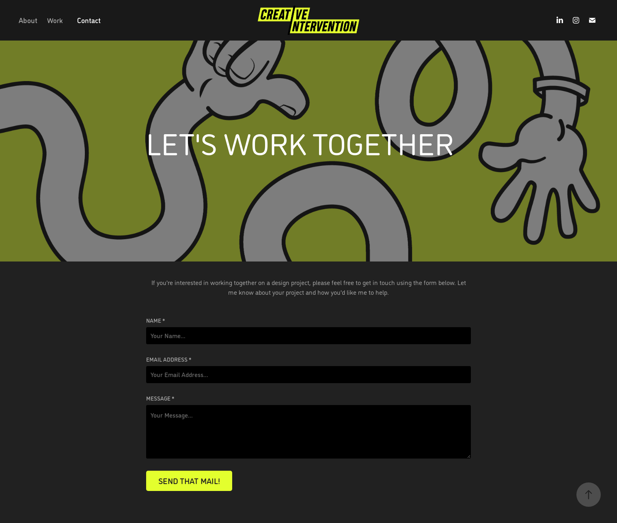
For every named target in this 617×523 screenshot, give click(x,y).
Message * (160, 398)
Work (55, 20)
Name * (155, 320)
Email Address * (169, 359)
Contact (89, 20)
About (28, 20)
